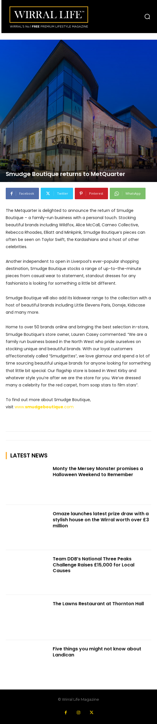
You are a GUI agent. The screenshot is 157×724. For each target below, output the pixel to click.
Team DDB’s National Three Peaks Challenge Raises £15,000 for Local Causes (93, 565)
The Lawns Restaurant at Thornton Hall (98, 603)
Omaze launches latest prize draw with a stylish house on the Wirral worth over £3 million (101, 519)
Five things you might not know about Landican (97, 652)
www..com (44, 407)
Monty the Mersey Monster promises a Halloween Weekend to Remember (98, 471)
